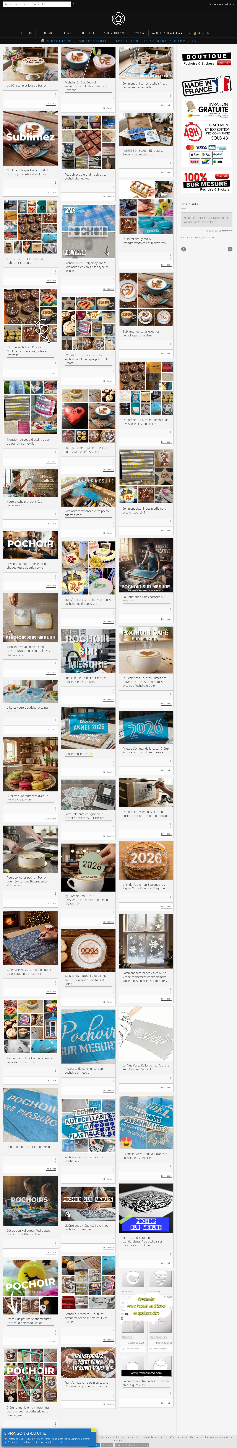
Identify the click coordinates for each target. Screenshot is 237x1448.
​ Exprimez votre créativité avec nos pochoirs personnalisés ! (145, 1156)
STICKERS (65, 33)
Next (230, 249)
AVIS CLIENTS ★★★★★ (167, 33)
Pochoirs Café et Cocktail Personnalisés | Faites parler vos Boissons (86, 86)
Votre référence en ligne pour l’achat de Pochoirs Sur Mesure (84, 816)
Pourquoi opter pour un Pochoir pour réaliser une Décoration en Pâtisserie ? (27, 881)
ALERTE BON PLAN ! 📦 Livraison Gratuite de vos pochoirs (144, 153)
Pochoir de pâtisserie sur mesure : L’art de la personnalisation (29, 1321)
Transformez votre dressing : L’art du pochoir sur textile (28, 441)
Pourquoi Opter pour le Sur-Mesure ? (29, 1149)
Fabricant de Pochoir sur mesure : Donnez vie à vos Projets (86, 680)
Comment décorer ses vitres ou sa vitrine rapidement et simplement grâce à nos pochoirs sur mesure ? (145, 977)
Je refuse (107, 1445)
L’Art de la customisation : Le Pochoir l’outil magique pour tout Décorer (86, 359)
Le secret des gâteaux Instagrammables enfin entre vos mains (144, 243)
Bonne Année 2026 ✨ (79, 754)
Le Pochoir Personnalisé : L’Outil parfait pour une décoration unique (145, 814)
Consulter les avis (189, 237)
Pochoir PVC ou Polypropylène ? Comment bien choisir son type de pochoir (87, 267)
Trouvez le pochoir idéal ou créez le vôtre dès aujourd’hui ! (29, 1060)
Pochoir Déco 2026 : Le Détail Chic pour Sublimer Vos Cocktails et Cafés (86, 980)
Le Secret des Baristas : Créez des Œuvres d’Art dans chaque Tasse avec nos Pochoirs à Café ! (144, 682)
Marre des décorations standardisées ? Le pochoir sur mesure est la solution (142, 1241)
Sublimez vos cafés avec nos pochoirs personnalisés (141, 333)
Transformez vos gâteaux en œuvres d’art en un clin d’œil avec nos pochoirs (28, 651)
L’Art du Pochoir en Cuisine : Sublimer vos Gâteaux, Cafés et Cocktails (27, 351)
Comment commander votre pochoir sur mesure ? (87, 513)
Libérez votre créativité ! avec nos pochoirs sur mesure (86, 1227)
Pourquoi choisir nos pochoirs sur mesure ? (144, 599)
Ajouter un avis (207, 237)
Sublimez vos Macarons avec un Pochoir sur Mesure (27, 798)
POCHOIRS (45, 33)
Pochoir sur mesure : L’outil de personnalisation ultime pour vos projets (86, 1318)
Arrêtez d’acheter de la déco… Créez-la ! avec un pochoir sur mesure (146, 750)
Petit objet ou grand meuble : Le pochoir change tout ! (86, 176)
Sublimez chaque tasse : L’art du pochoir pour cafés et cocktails (28, 172)
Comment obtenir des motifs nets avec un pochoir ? (144, 510)
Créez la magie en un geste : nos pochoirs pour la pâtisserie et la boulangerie (28, 1411)
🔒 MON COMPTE (203, 33)
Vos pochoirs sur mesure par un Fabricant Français (27, 261)
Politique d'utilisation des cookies (132, 1445)
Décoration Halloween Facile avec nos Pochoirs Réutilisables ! (28, 1232)
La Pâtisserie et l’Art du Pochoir (27, 86)
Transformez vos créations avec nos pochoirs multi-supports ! (88, 602)
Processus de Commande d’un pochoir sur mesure (84, 1071)
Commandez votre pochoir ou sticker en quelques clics (146, 1383)
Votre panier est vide (221, 4)
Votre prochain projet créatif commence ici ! (25, 503)
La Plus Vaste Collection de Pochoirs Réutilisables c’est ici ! (146, 1067)
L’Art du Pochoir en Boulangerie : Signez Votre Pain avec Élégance (144, 886)
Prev (183, 249)
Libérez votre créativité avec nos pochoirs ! (28, 709)
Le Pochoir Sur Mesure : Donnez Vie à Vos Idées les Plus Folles (145, 422)
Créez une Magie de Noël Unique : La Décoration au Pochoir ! (29, 972)
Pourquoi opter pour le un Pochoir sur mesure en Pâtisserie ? (86, 450)
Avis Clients (189, 204)
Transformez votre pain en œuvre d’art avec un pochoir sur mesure (86, 1384)
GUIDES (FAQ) (89, 33)
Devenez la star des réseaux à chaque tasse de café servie (26, 566)
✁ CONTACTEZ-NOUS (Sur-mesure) (124, 33)
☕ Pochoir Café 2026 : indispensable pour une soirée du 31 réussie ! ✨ (88, 900)
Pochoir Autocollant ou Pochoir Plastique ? (84, 1159)
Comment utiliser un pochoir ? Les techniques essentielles (145, 85)
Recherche (73, 4)
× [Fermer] (94, 1430)
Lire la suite (51, 103)
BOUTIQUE (26, 33)
